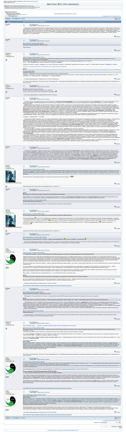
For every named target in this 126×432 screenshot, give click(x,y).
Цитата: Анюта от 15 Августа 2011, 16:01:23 (33, 43)
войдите (25, 1)
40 (13, 18)
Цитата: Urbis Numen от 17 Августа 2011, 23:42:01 (34, 237)
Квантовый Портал (12, 11)
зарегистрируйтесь (33, 1)
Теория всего (14, 16)
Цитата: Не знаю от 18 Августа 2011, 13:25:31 (33, 327)
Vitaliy (7, 248)
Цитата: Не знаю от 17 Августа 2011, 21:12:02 (33, 169)
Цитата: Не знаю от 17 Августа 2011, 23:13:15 (33, 213)
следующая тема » (116, 16)
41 (14, 18)
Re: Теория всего (33, 24)
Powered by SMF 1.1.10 (53, 430)
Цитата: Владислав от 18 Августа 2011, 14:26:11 (34, 394)
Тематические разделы (14, 13)
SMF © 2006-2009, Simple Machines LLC (68, 430)
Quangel (8, 165)
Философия (13, 14)
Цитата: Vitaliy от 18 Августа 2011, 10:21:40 (33, 292)
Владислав (8, 53)
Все (24, 18)
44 (19, 18)
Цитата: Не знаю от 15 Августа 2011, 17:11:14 (33, 57)
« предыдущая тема (107, 16)
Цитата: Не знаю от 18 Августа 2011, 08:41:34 (33, 252)
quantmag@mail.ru (31, 8)
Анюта (7, 85)
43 (18, 18)
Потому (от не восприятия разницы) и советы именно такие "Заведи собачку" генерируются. (45, 66)
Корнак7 (24, 14)
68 (22, 18)
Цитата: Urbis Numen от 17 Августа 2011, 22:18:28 (34, 200)
